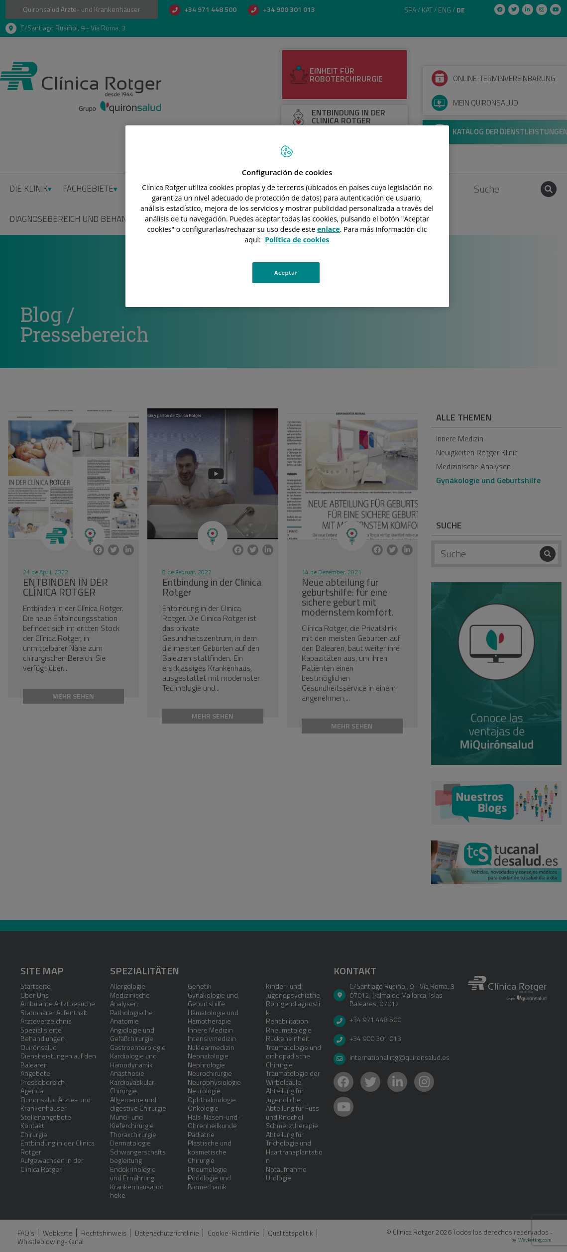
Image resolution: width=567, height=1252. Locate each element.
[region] (287, 217)
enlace (328, 229)
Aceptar (286, 272)
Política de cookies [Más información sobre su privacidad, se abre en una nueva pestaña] (297, 239)
